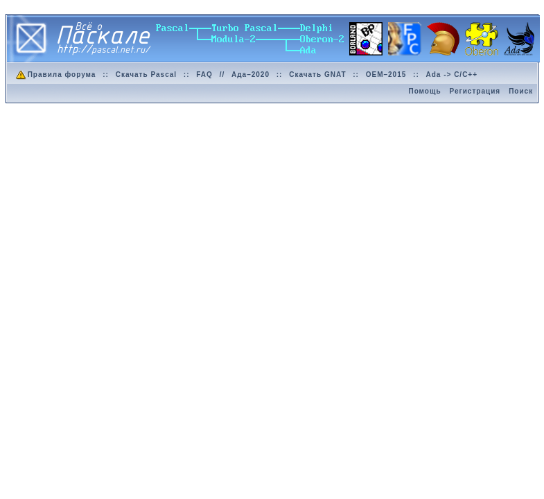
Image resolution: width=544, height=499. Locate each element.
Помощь (424, 91)
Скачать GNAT (317, 74)
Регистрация (475, 91)
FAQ (204, 74)
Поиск (521, 91)
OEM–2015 (386, 74)
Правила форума (55, 74)
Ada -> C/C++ (452, 74)
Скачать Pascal (146, 74)
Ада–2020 (250, 74)
